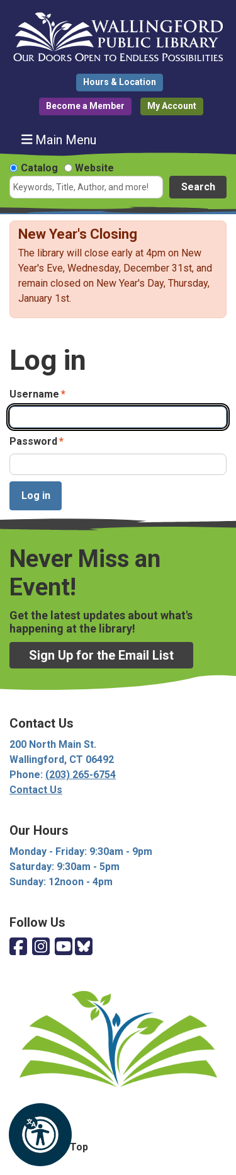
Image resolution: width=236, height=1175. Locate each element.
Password (33, 441)
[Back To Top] (118, 1147)
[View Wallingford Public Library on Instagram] (41, 947)
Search (198, 187)
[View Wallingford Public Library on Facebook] (18, 947)
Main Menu (59, 139)
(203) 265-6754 (80, 775)
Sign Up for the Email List (101, 655)
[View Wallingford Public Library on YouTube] (63, 947)
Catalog (39, 168)
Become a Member (85, 106)
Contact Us (35, 790)
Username (34, 394)
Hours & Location (119, 82)
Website (94, 168)
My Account (171, 106)
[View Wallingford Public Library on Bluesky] (84, 947)
